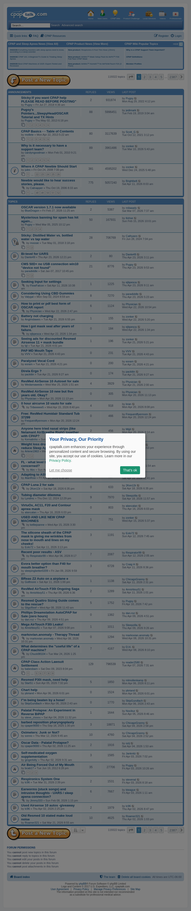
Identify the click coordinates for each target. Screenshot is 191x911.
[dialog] (95, 455)
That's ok (130, 470)
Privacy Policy (60, 460)
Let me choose (60, 470)
